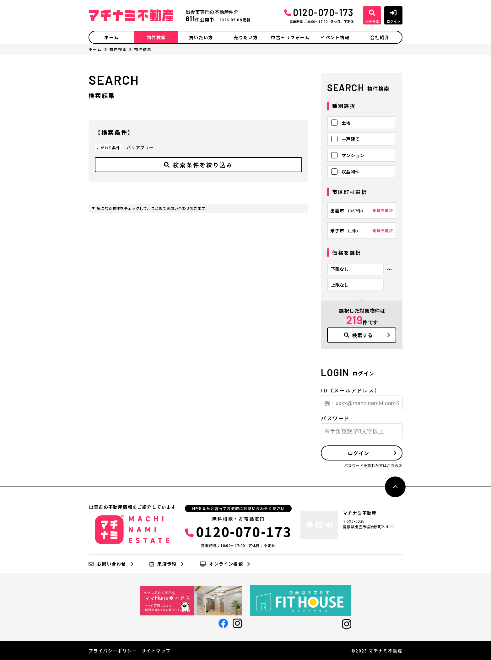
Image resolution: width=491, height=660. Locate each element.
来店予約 (163, 564)
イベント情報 (335, 37)
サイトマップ (156, 650)
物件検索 (156, 37)
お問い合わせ (107, 564)
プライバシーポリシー (113, 650)
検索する (358, 335)
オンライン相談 (221, 564)
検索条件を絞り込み (198, 165)
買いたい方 (201, 37)
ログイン (358, 453)
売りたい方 (246, 37)
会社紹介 (380, 37)
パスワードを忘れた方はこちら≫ (373, 465)
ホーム (111, 37)
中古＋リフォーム (290, 37)
